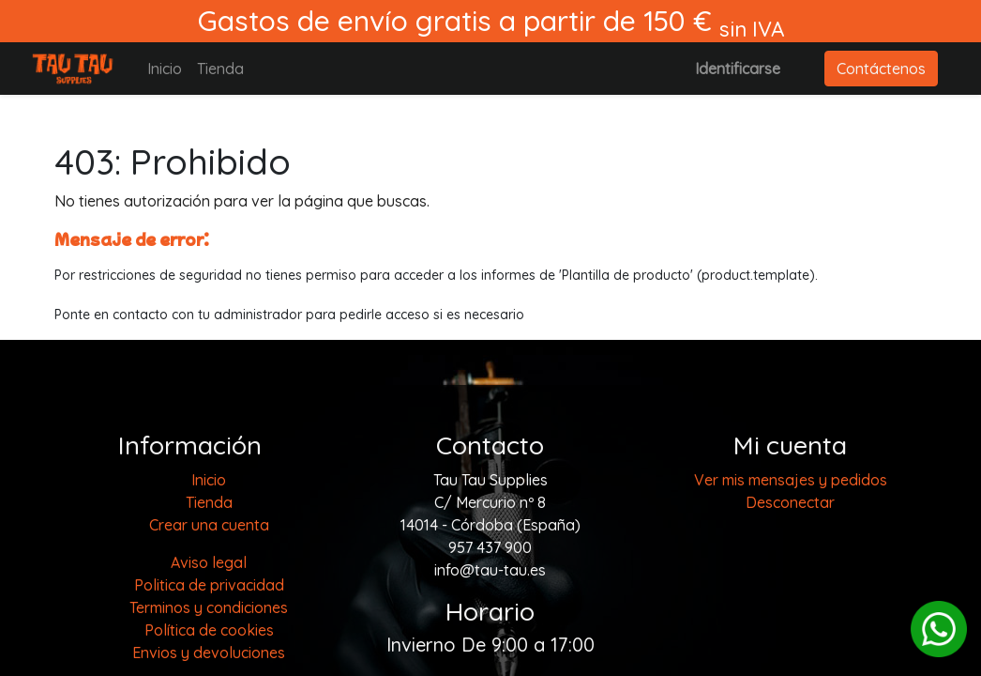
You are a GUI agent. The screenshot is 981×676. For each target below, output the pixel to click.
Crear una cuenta (209, 524)
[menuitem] (164, 68)
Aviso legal (209, 562)
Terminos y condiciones (208, 607)
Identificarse (737, 68)
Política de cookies (209, 630)
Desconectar (790, 502)
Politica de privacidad (209, 585)
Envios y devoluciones (208, 652)
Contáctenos (881, 68)
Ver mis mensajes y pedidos (790, 479)
